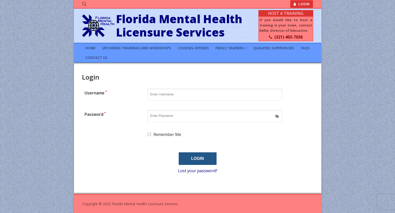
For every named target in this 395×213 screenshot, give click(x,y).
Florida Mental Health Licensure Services (179, 25)
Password (95, 114)
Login (302, 4)
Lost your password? (197, 170)
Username (96, 93)
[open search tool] (84, 4)
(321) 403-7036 (286, 37)
